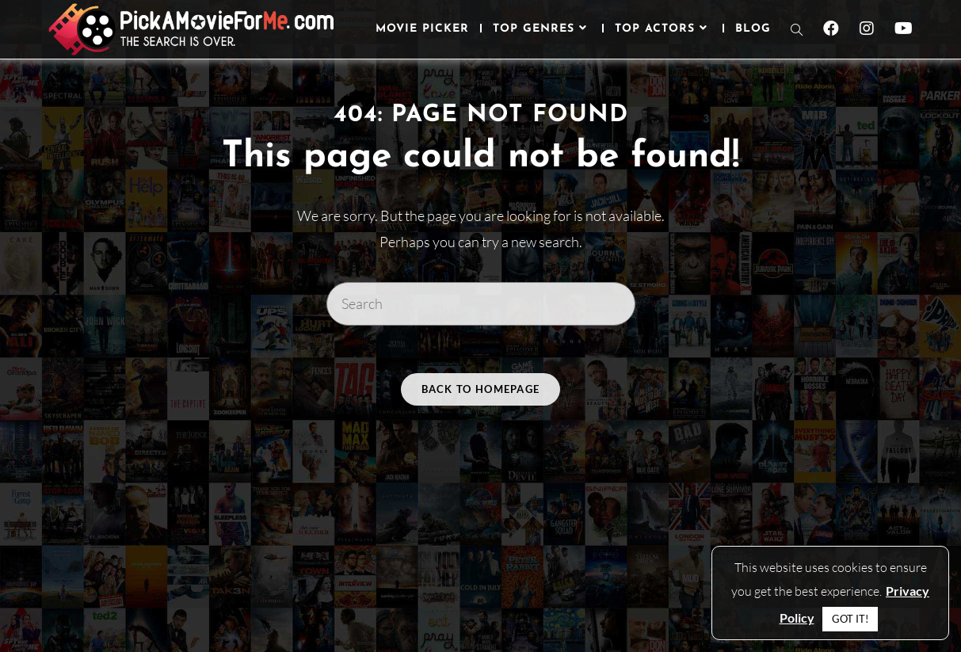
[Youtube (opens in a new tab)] (903, 28)
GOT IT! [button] (850, 618)
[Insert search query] (480, 303)
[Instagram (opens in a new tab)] (866, 28)
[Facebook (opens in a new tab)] (831, 28)
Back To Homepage (480, 389)
